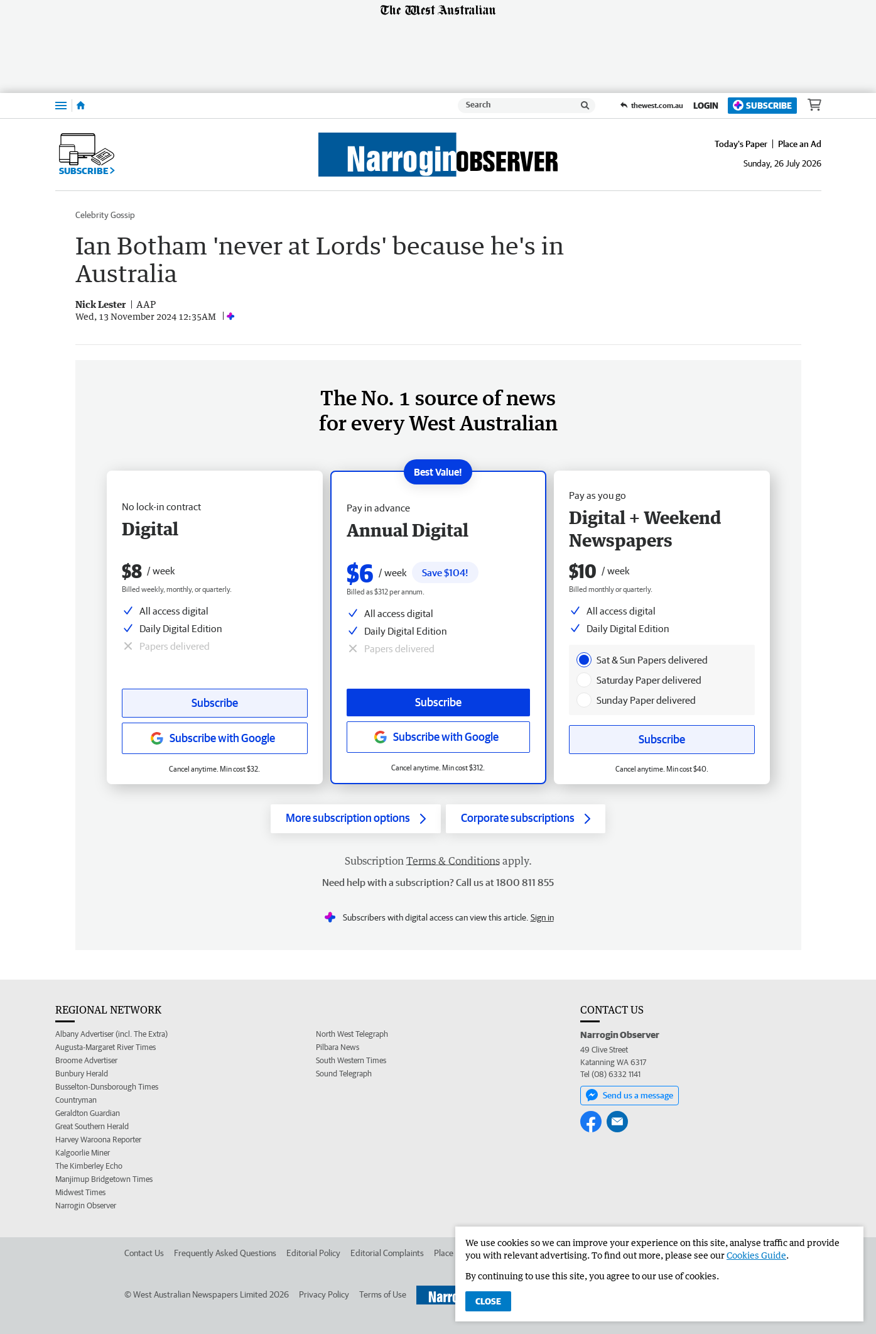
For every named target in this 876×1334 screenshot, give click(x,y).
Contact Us (144, 1253)
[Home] (81, 105)
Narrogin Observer (85, 1205)
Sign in (542, 917)
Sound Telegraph (344, 1073)
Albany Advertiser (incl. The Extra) (111, 1034)
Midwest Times (80, 1192)
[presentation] (584, 659)
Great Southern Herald (92, 1126)
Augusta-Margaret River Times (105, 1047)
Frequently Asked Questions (225, 1253)
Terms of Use (382, 1294)
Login (705, 106)
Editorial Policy (313, 1253)
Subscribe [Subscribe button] (215, 702)
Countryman (76, 1100)
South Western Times (351, 1060)
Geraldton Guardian (87, 1113)
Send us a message (629, 1095)
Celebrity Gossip (105, 215)
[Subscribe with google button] (215, 738)
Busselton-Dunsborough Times (106, 1086)
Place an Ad (799, 143)
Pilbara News (337, 1047)
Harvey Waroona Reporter (98, 1139)
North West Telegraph (352, 1034)
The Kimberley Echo (88, 1166)
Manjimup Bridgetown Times (104, 1179)
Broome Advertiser (86, 1060)
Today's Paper (741, 143)
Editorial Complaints (387, 1253)
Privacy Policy (324, 1294)
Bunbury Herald (81, 1073)
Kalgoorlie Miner (82, 1152)
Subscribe (762, 105)
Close (488, 1301)
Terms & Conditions (453, 861)
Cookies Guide (756, 1255)
